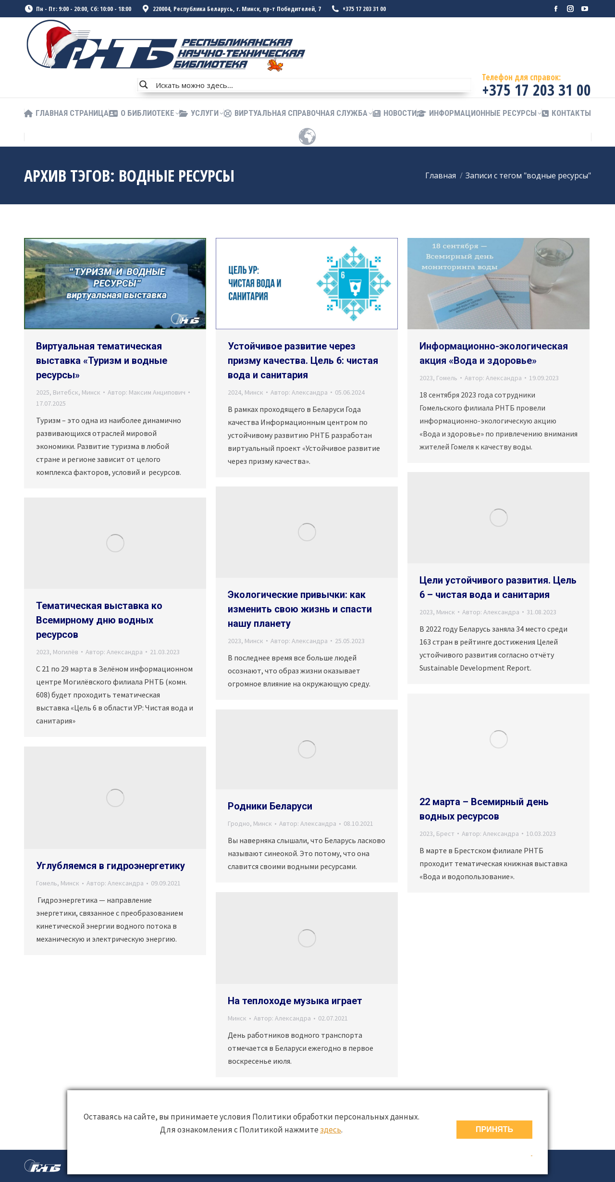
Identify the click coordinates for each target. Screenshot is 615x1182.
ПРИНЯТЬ (494, 1129)
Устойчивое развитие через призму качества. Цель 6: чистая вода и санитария (303, 360)
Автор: (146, 392)
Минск (91, 392)
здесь (330, 1129)
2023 (426, 377)
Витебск (65, 392)
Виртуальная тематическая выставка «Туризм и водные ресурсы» (101, 360)
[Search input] (311, 84)
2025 (42, 392)
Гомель (446, 377)
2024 (234, 392)
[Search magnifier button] (143, 84)
